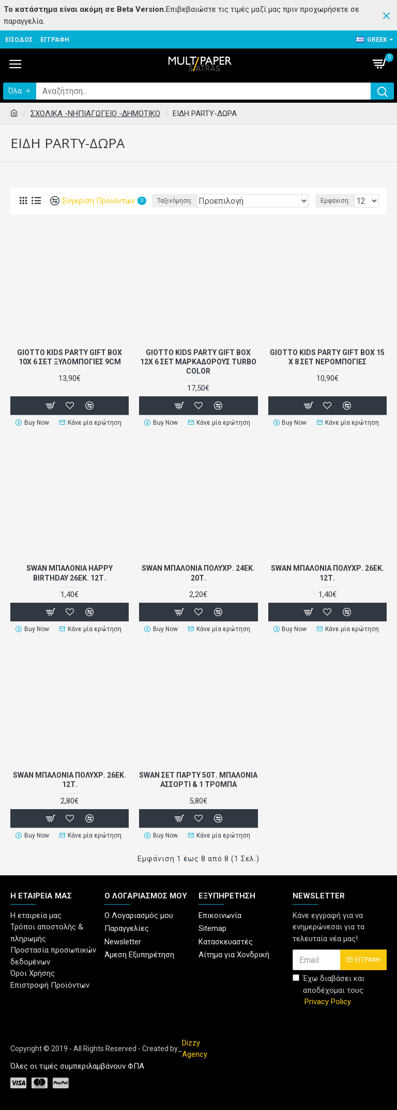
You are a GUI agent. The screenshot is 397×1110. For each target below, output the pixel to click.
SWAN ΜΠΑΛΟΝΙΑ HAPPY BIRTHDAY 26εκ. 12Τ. (69, 573)
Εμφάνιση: (335, 200)
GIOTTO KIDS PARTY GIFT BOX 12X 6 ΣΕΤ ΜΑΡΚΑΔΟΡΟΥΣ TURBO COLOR (198, 361)
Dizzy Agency (194, 1048)
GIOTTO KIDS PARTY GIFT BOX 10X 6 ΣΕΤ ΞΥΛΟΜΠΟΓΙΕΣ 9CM (69, 357)
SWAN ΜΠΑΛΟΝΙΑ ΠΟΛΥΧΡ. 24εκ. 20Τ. (198, 573)
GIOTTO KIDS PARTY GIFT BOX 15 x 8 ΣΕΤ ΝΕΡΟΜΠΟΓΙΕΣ (327, 357)
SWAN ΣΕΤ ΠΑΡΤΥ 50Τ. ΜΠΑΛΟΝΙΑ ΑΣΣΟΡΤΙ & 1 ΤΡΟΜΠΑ (198, 780)
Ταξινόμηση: (174, 200)
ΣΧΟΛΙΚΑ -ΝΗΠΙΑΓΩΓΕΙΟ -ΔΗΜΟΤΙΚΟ (95, 113)
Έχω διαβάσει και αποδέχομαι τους (328, 991)
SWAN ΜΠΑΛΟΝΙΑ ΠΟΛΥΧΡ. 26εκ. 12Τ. (327, 573)
